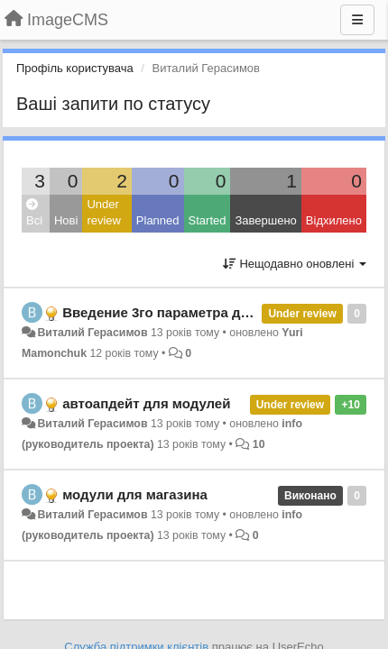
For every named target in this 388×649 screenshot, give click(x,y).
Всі (34, 213)
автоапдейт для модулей (146, 403)
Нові (66, 220)
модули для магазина (135, 494)
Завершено (265, 220)
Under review (104, 212)
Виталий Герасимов (92, 332)
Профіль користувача (75, 68)
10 (259, 444)
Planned (158, 220)
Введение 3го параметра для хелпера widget (212, 312)
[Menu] (357, 20)
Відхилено (334, 220)
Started (207, 220)
